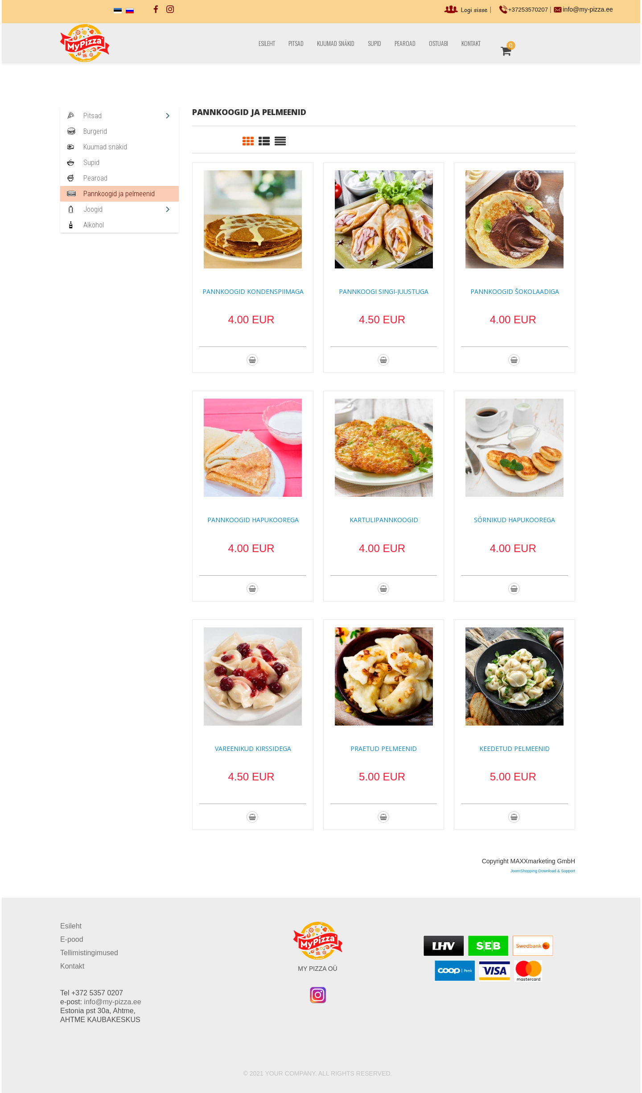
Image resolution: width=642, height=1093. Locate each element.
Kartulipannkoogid (384, 519)
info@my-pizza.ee (588, 9)
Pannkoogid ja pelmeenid (119, 194)
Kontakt (471, 43)
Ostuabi (438, 43)
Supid (374, 43)
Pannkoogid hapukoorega (253, 519)
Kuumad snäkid (335, 43)
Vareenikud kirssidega (253, 748)
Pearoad (405, 43)
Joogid (93, 209)
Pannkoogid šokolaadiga (514, 291)
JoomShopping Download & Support (542, 871)
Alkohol (93, 225)
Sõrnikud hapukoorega (514, 519)
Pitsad (296, 43)
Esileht (267, 43)
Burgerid (95, 131)
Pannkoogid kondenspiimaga (253, 291)
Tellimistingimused (89, 953)
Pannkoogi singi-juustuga (383, 291)
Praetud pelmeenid (383, 748)
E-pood (71, 939)
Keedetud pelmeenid (514, 748)
